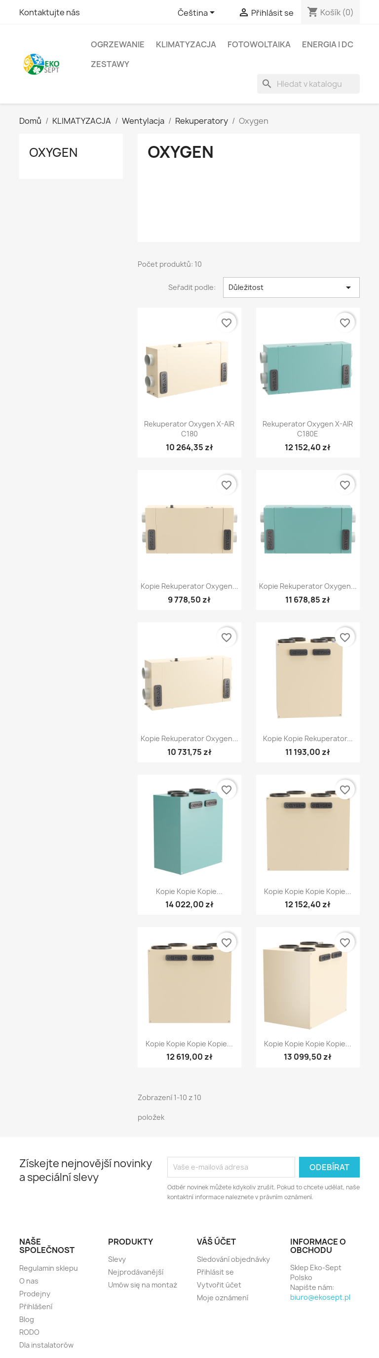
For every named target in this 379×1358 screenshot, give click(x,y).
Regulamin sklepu (48, 1268)
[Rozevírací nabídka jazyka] (198, 13)
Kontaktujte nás (49, 12)
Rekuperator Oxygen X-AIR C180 (189, 428)
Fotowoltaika (259, 44)
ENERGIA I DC (327, 44)
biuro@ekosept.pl (320, 1297)
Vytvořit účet (219, 1284)
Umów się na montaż (142, 1284)
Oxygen (53, 152)
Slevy (117, 1259)
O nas (28, 1281)
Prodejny (34, 1293)
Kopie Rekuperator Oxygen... (189, 586)
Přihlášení (35, 1306)
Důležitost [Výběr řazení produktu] (291, 287)
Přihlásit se (215, 1272)
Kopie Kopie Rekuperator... (308, 738)
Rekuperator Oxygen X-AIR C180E (308, 428)
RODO (29, 1332)
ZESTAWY (110, 64)
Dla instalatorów (46, 1345)
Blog (26, 1319)
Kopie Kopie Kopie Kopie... (307, 891)
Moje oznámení (222, 1297)
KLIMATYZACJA (186, 44)
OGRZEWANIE (118, 44)
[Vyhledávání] (308, 84)
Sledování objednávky (233, 1259)
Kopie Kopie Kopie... (189, 891)
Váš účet (216, 1241)
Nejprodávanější (135, 1272)
